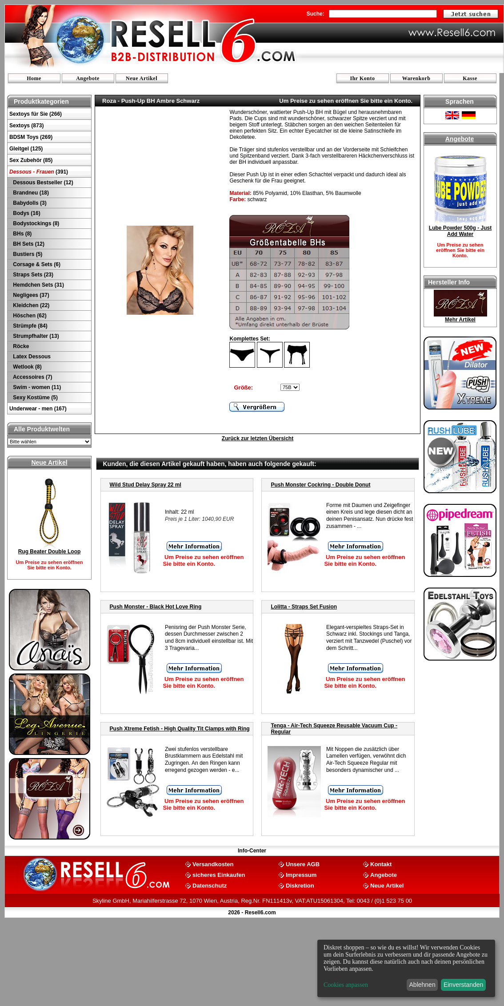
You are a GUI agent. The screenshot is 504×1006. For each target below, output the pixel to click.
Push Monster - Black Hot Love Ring (156, 607)
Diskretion (300, 885)
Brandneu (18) (30, 193)
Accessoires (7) (32, 377)
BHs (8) (22, 234)
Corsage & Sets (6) (36, 264)
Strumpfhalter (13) (35, 336)
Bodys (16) (26, 213)
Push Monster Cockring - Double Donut (320, 485)
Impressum (301, 874)
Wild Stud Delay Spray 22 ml (145, 485)
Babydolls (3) (29, 203)
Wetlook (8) (27, 367)
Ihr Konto (362, 78)
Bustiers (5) (27, 254)
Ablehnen (422, 984)
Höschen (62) (29, 315)
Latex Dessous (31, 356)
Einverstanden (464, 984)
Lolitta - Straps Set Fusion (304, 607)
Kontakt (381, 863)
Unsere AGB (303, 863)
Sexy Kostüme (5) (35, 397)
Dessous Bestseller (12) (42, 182)
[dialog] (406, 968)
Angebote (88, 78)
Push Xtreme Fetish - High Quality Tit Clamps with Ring (180, 729)
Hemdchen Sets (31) (38, 285)
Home (34, 78)
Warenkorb (416, 78)
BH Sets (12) (28, 244)
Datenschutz (209, 885)
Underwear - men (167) (38, 409)
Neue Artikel (141, 78)
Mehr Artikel (460, 319)
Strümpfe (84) (30, 326)
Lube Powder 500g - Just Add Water (460, 231)
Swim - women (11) (36, 387)
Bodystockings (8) (35, 223)
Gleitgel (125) (26, 149)
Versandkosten (213, 863)
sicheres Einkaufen (218, 874)
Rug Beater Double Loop (49, 551)
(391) (38, 172)
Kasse (470, 78)
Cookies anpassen (346, 985)
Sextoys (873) (26, 125)
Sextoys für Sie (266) (35, 114)
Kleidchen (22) (30, 305)
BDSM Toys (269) (30, 137)
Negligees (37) (30, 295)
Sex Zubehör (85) (30, 160)
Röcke (20, 346)
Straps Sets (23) (32, 275)
